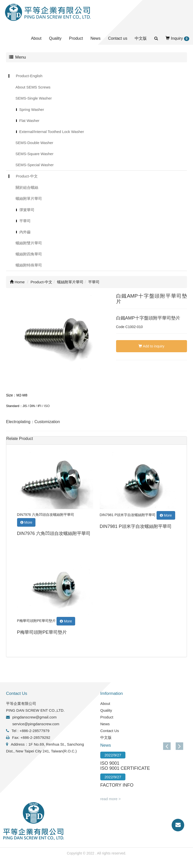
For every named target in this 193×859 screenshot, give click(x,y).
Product (76, 38)
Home (17, 282)
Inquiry (177, 38)
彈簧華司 (26, 210)
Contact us (117, 38)
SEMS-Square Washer (35, 154)
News (95, 38)
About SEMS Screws (33, 87)
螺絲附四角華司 (29, 254)
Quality (55, 38)
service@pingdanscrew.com (35, 724)
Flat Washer (29, 120)
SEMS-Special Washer (35, 165)
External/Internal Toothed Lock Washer (51, 131)
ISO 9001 (109, 763)
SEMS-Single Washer (34, 98)
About (36, 38)
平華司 (25, 221)
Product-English (29, 76)
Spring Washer (31, 109)
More (26, 522)
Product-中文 (27, 176)
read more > (110, 799)
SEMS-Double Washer (34, 143)
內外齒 (25, 232)
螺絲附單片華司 (29, 198)
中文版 (141, 38)
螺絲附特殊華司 (29, 265)
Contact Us (109, 731)
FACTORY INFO (116, 785)
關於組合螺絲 (27, 187)
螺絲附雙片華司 (29, 243)
